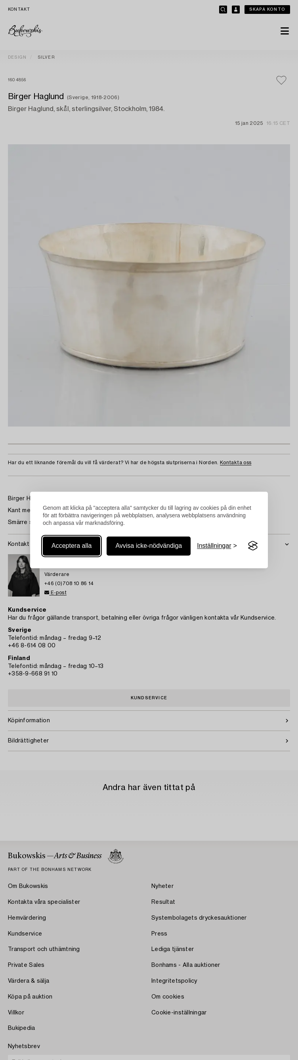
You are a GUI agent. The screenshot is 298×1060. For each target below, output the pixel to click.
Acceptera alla (72, 545)
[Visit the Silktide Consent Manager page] (252, 545)
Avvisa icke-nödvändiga (148, 545)
